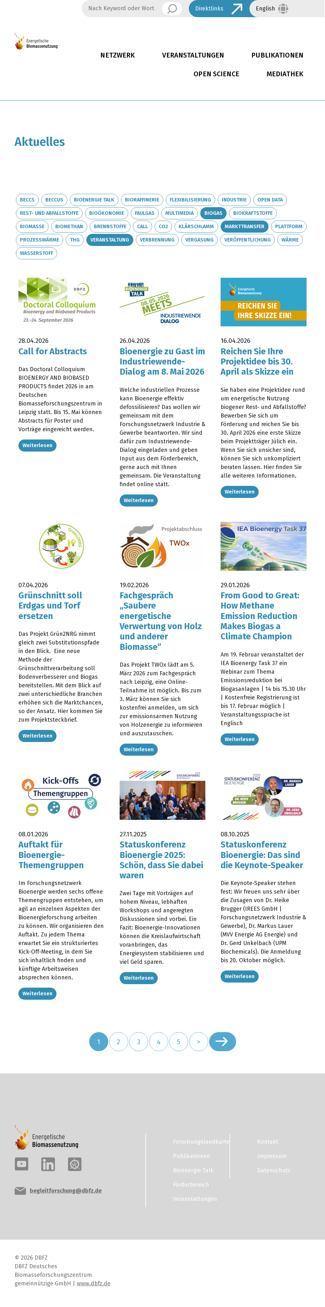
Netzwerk (117, 55)
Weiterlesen (37, 445)
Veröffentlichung (247, 240)
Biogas (213, 213)
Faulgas (145, 213)
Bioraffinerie (142, 200)
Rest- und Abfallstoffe (49, 213)
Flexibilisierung (190, 200)
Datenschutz (273, 1170)
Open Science (216, 74)
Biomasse (32, 226)
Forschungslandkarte (197, 1141)
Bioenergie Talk (94, 200)
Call (142, 226)
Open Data (270, 200)
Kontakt (267, 1141)
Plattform (288, 226)
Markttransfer (244, 226)
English (265, 8)
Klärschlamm (196, 226)
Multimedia (179, 213)
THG (75, 240)
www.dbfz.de (93, 1283)
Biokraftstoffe (253, 213)
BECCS (27, 200)
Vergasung (199, 240)
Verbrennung (157, 240)
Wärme (290, 240)
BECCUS (54, 200)
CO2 (163, 226)
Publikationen (191, 1156)
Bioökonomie (106, 213)
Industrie (234, 200)
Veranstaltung (109, 240)
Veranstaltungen (193, 55)
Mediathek (285, 74)
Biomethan (69, 226)
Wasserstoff (36, 253)
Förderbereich (191, 1184)
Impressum (272, 1156)
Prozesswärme (39, 240)
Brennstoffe (110, 226)
